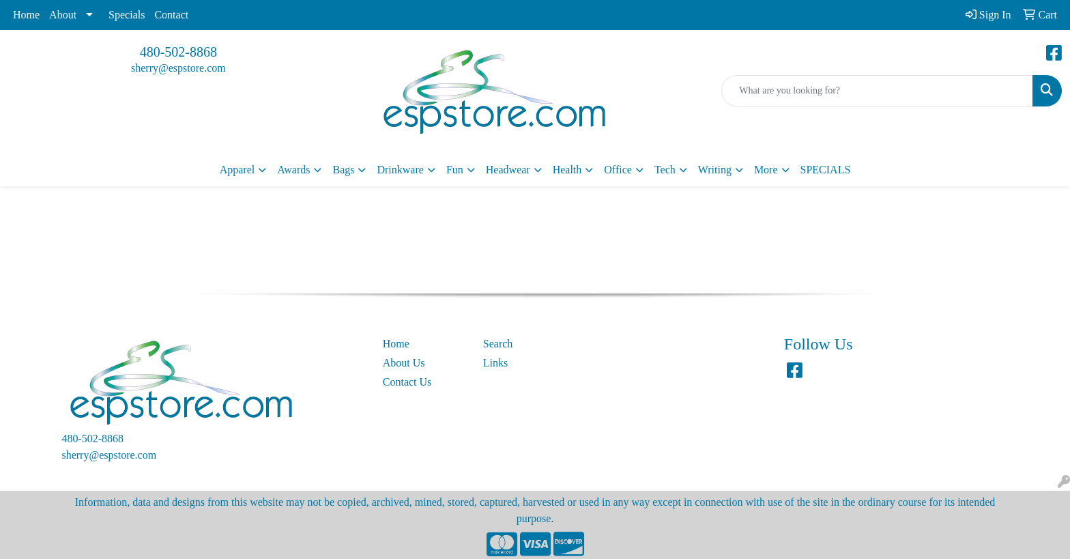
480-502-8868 (178, 51)
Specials (127, 14)
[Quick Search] (877, 90)
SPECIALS (825, 169)
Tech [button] (665, 169)
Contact (171, 14)
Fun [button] (454, 169)
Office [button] (618, 169)
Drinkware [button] (400, 169)
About (62, 14)
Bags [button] (343, 169)
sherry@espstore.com (178, 68)
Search (498, 343)
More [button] (766, 169)
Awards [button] (293, 169)
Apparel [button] (237, 169)
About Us (404, 363)
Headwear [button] (508, 169)
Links (495, 363)
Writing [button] (715, 169)
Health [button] (567, 169)
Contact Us (407, 382)
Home (26, 14)
